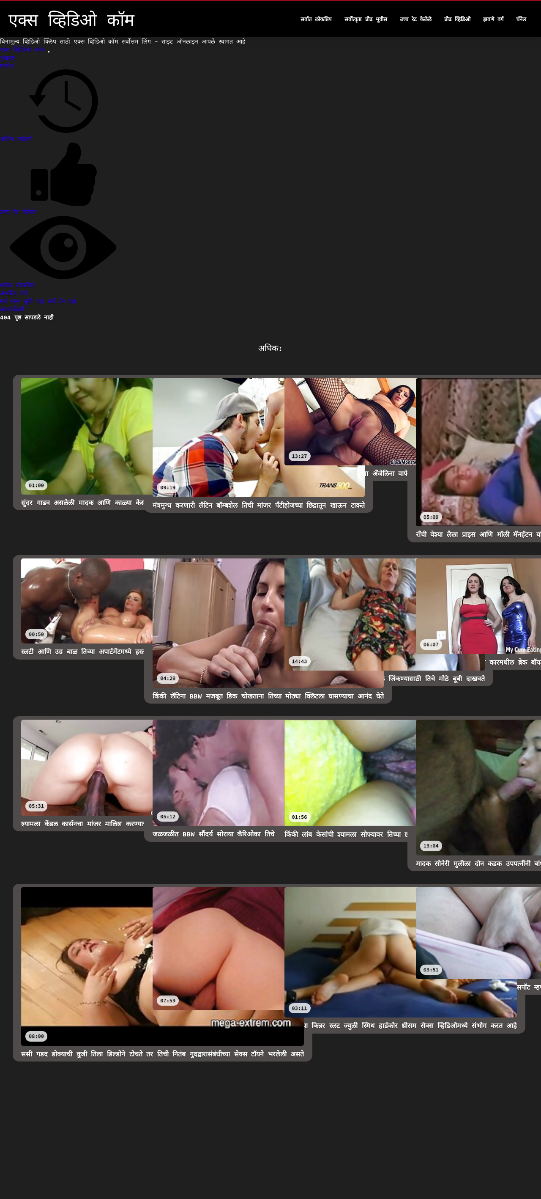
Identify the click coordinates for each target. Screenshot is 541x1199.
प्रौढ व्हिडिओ (457, 19)
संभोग (6, 65)
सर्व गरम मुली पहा (24, 301)
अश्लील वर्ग (13, 293)
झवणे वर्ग (493, 19)
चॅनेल (521, 19)
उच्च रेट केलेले (416, 19)
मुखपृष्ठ (7, 57)
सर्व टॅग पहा (62, 301)
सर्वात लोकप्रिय (316, 19)
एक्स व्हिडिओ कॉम (24, 49)
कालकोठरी (12, 309)
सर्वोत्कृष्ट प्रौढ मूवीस (365, 19)
